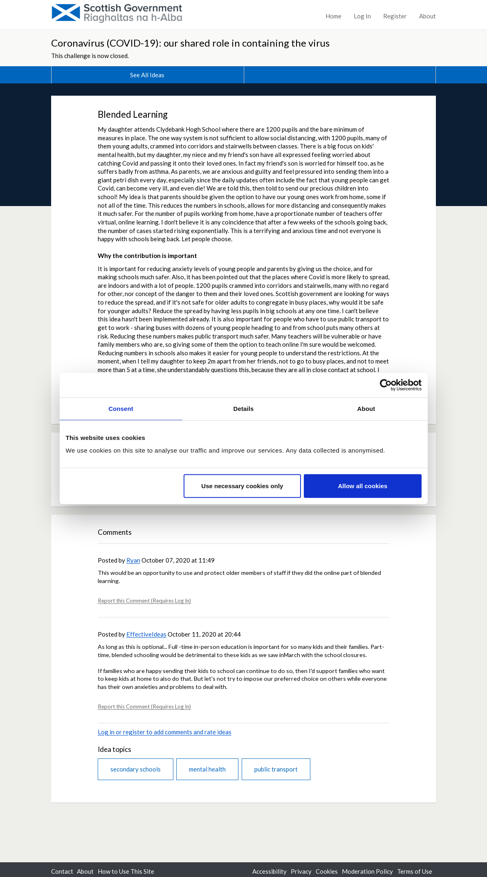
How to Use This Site (126, 871)
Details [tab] (243, 408)
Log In (362, 16)
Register (395, 16)
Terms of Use (414, 871)
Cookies (327, 871)
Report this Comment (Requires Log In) (144, 600)
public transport (276, 769)
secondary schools (135, 769)
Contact (62, 871)
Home (333, 16)
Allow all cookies (363, 485)
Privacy (301, 871)
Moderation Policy (367, 871)
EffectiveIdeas (146, 634)
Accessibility (269, 871)
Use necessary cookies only (242, 485)
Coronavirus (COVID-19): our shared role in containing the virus (190, 43)
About (427, 16)
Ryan (133, 560)
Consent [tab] (120, 408)
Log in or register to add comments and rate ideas (164, 732)
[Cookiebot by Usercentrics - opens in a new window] (386, 385)
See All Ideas (147, 75)
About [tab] (366, 408)
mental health (207, 769)
